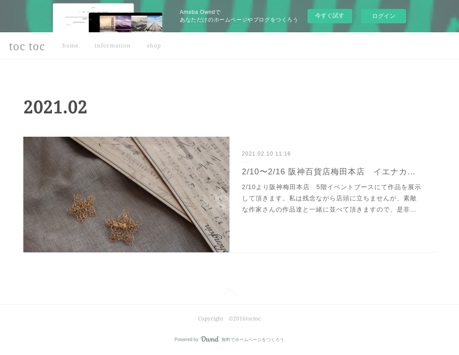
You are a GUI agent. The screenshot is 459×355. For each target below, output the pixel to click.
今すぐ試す (329, 15)
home (70, 45)
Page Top (229, 294)
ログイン (383, 16)
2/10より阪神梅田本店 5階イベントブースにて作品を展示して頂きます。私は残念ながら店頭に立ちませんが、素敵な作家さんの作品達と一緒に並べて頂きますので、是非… (331, 198)
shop (154, 45)
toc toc (27, 46)
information (113, 45)
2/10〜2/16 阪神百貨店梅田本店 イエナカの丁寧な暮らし (333, 171)
